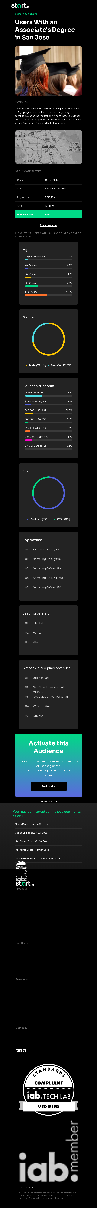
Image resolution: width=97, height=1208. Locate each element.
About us (21, 1033)
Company (21, 1027)
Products (21, 888)
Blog (18, 991)
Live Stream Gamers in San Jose (31, 841)
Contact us (22, 1009)
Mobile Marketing (26, 961)
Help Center (23, 1015)
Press (19, 1045)
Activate (48, 786)
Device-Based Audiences (31, 900)
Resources (22, 979)
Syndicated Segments (29, 912)
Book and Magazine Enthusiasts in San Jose (37, 858)
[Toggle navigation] (83, 5)
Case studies (24, 985)
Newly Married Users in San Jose (32, 824)
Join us (20, 1039)
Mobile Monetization (28, 967)
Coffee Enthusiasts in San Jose (31, 832)
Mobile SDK (23, 924)
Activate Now (48, 225)
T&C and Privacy (25, 1003)
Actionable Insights (27, 930)
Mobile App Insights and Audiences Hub (40, 955)
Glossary (21, 997)
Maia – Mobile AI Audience (32, 894)
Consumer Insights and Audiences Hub (39, 949)
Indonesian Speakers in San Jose (32, 850)
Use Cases (22, 943)
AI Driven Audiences (28, 906)
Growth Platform (26, 918)
